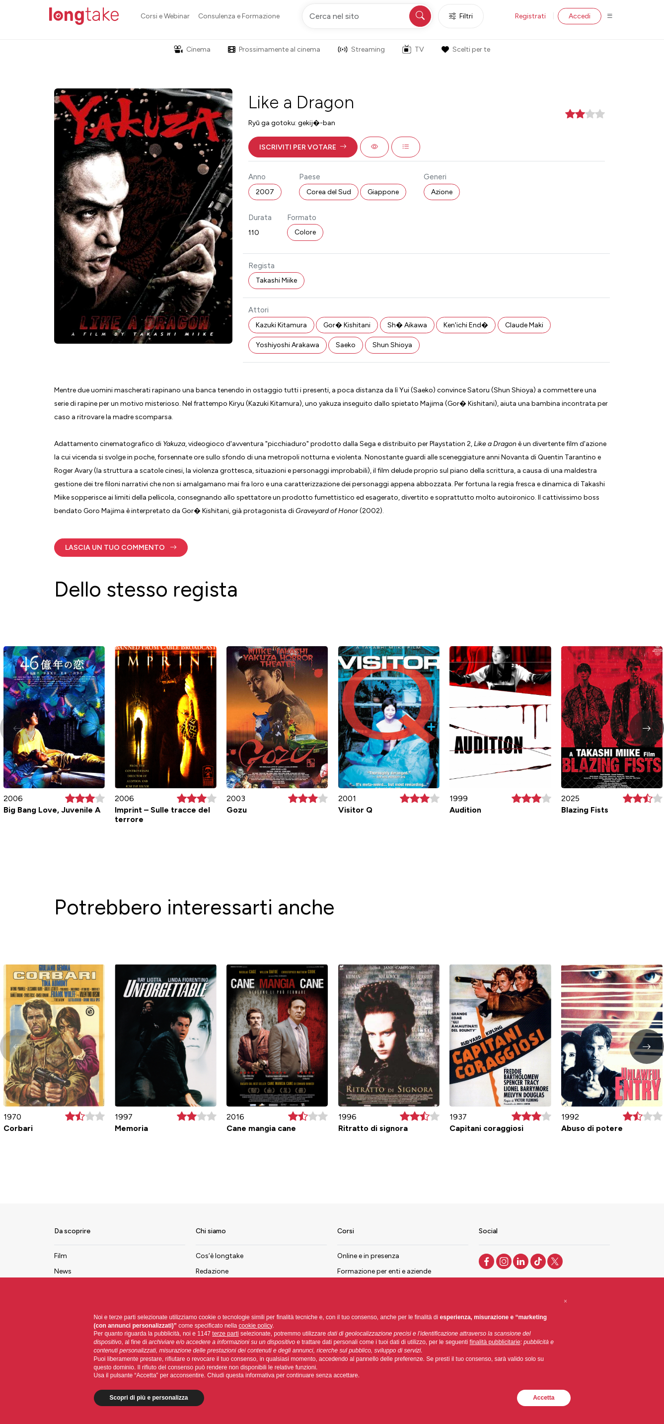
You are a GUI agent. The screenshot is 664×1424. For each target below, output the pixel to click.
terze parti (225, 1333)
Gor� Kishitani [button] (346, 325)
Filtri (461, 16)
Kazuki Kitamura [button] (281, 325)
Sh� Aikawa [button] (407, 325)
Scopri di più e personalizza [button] (149, 1397)
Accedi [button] (579, 16)
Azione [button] (441, 192)
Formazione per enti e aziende (384, 1271)
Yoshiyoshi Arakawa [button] (287, 345)
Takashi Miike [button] (276, 280)
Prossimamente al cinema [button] (274, 49)
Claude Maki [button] (524, 325)
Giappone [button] (383, 192)
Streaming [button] (361, 49)
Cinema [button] (192, 49)
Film (60, 1256)
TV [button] (413, 49)
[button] (303, 147)
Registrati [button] (530, 16)
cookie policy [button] (256, 1325)
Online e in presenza (368, 1256)
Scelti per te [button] (466, 49)
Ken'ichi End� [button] (465, 325)
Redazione (212, 1271)
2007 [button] (265, 192)
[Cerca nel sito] (367, 16)
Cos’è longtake (219, 1256)
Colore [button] (305, 232)
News (63, 1271)
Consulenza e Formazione (239, 16)
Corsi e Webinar (165, 16)
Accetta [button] (543, 1397)
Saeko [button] (346, 345)
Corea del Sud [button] (328, 192)
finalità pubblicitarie (495, 1342)
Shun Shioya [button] (392, 345)
